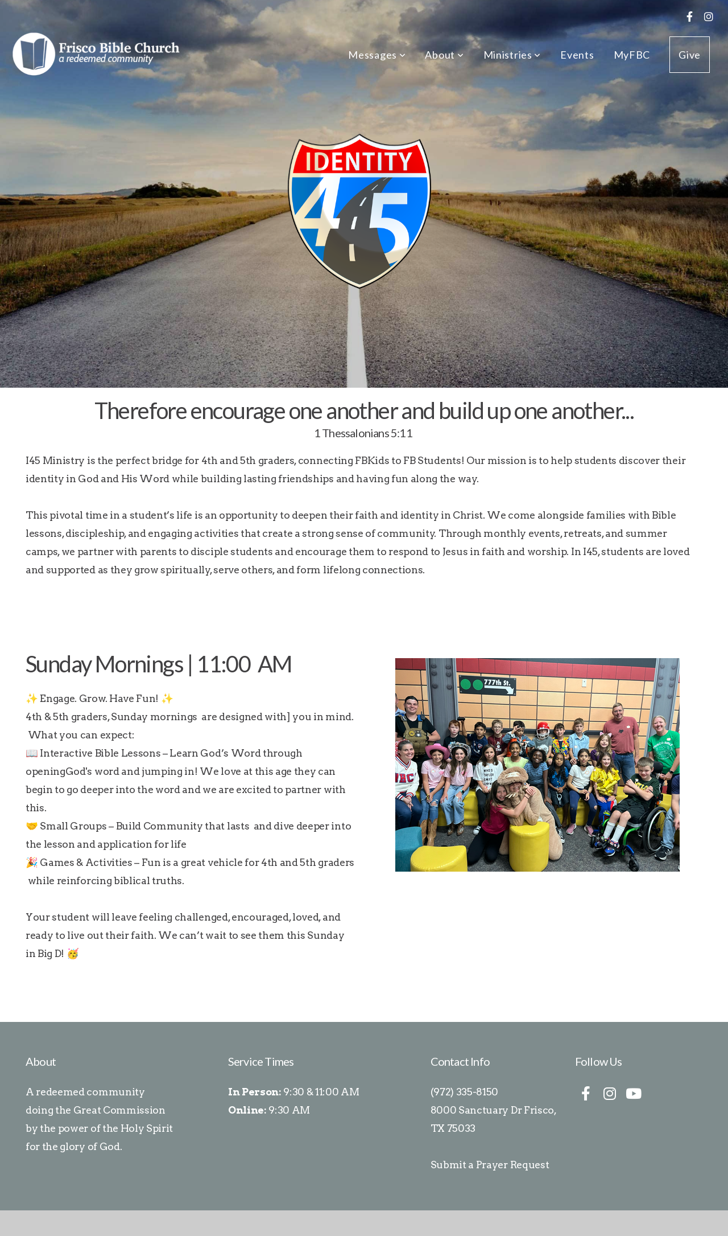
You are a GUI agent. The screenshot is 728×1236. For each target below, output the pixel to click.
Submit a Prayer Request (490, 1165)
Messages (377, 54)
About (444, 54)
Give (690, 54)
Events (577, 54)
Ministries (512, 54)
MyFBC (632, 54)
